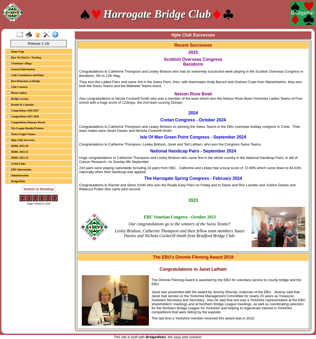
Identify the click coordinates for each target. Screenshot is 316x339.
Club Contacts (18, 86)
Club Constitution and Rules (26, 75)
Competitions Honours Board (26, 122)
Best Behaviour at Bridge (24, 81)
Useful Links (17, 163)
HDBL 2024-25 (18, 151)
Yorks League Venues (21, 134)
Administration (18, 175)
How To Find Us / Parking (24, 57)
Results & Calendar (21, 104)
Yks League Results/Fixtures (26, 128)
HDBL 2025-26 (18, 145)
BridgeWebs (16, 181)
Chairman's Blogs (20, 63)
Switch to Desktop (39, 189)
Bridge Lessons (18, 98)
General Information (21, 69)
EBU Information (19, 169)
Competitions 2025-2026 (23, 116)
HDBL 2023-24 (18, 157)
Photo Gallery (17, 92)
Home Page (16, 51)
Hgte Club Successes (21, 139)
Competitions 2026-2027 (23, 110)
